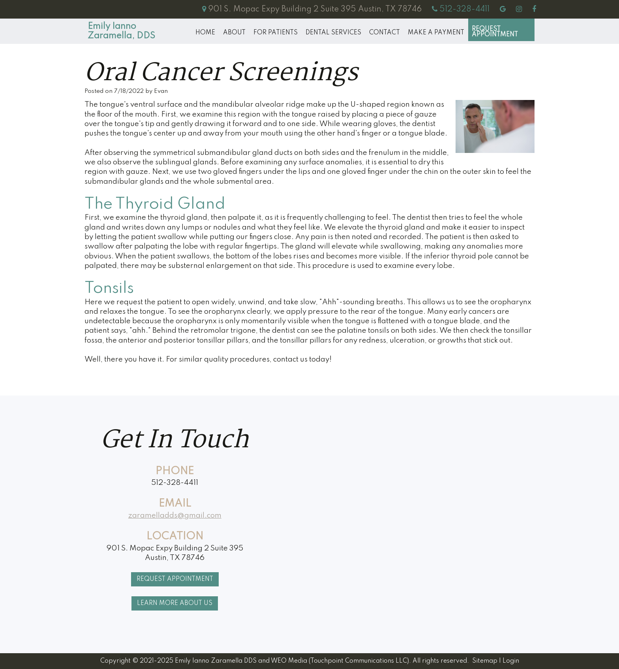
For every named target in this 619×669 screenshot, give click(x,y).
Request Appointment (495, 32)
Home (205, 33)
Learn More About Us (174, 603)
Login (511, 661)
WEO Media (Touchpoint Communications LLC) (340, 661)
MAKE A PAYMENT (436, 33)
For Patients (275, 33)
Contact (384, 33)
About (234, 33)
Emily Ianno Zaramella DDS (216, 661)
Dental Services (333, 33)
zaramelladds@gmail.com (174, 515)
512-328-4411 (174, 482)
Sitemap (484, 661)
